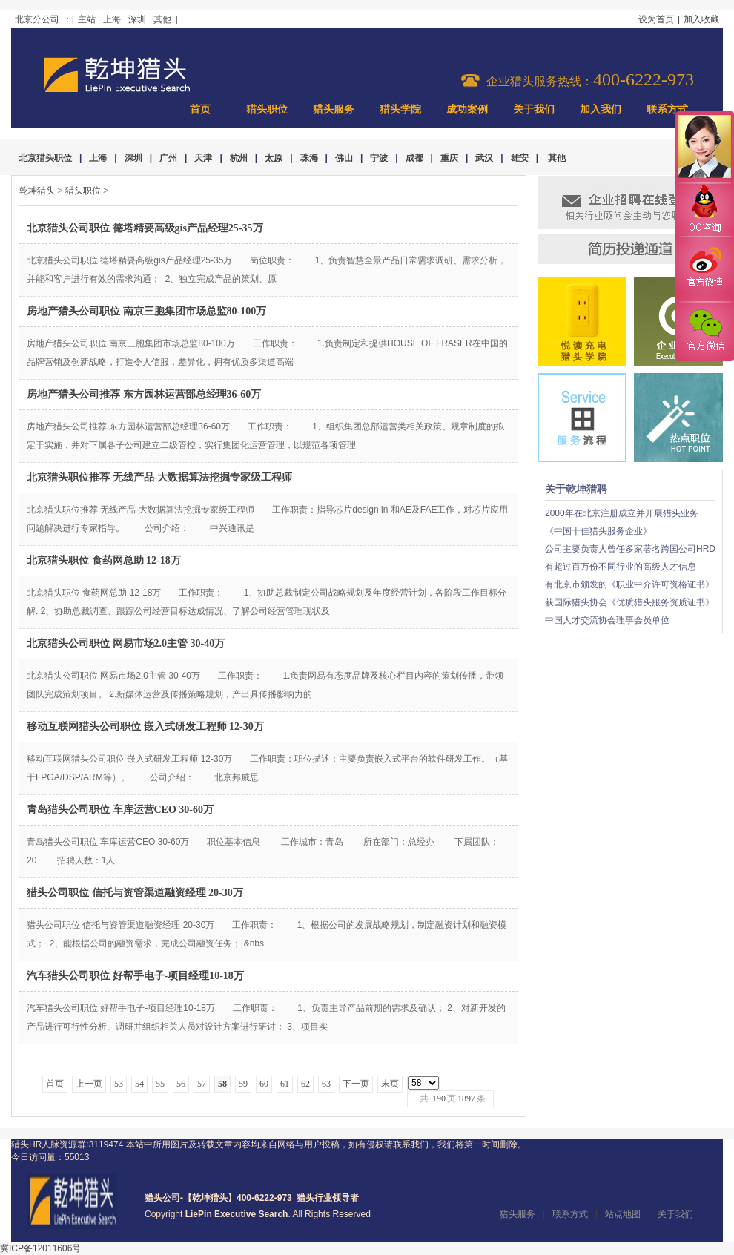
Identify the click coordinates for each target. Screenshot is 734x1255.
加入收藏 (701, 19)
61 (284, 1083)
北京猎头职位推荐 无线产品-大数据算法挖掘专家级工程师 (159, 477)
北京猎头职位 (45, 158)
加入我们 (600, 109)
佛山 (344, 158)
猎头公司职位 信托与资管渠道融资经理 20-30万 (135, 892)
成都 (414, 158)
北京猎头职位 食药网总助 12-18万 (104, 560)
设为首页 (656, 19)
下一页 (356, 1083)
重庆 (449, 158)
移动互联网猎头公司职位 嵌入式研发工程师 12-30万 (145, 726)
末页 (390, 1083)
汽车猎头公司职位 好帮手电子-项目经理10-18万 (135, 975)
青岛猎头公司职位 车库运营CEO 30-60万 (120, 809)
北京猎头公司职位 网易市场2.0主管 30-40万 (126, 643)
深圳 (137, 19)
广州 (168, 158)
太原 (273, 158)
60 (263, 1083)
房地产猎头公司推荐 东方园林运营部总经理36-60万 (144, 394)
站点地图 (623, 1214)
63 (326, 1083)
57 (201, 1083)
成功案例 (467, 109)
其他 (162, 19)
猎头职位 (267, 109)
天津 (203, 158)
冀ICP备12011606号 (40, 1248)
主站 (87, 19)
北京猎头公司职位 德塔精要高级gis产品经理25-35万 (145, 228)
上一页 (89, 1083)
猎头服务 (333, 109)
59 (243, 1083)
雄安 (520, 158)
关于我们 (534, 109)
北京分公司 (37, 19)
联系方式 (667, 109)
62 (305, 1083)
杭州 (239, 158)
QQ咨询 (704, 210)
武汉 (484, 158)
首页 (200, 109)
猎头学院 (400, 109)
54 (139, 1083)
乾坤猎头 (37, 190)
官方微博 (704, 269)
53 (118, 1083)
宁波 (379, 158)
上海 (112, 19)
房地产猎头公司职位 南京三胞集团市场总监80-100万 (146, 311)
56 (180, 1083)
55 (160, 1083)
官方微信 (704, 330)
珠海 (309, 158)
